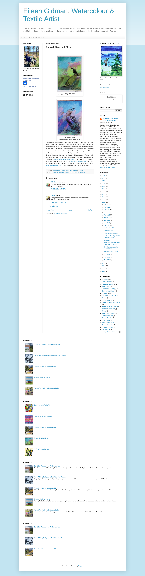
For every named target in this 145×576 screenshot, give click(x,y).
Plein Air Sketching (107, 325)
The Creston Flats (109, 228)
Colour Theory (106, 282)
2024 (104, 175)
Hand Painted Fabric (108, 322)
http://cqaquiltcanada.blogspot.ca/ (64, 159)
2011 (104, 266)
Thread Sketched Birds (110, 233)
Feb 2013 (107, 257)
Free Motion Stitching (57, 172)
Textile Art (82, 172)
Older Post (89, 210)
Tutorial (104, 311)
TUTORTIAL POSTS (36, 37)
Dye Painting (106, 329)
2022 (104, 181)
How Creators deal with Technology (111, 247)
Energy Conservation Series (110, 332)
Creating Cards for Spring (42, 377)
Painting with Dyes (68, 172)
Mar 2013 (107, 254)
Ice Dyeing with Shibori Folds (43, 416)
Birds (103, 298)
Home (23, 37)
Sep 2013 (107, 212)
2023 (104, 178)
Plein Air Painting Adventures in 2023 (45, 366)
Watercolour (105, 286)
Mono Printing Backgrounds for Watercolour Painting (50, 355)
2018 (104, 191)
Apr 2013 (107, 225)
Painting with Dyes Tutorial (110, 306)
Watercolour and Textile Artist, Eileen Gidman (110, 119)
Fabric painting (106, 320)
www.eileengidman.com (79, 161)
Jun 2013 (107, 220)
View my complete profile (107, 167)
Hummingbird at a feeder (111, 251)
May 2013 (107, 223)
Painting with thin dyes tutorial (111, 302)
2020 (104, 186)
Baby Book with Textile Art (42, 405)
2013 (104, 202)
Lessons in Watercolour (109, 295)
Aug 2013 (107, 215)
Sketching (76, 172)
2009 (104, 271)
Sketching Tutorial (107, 327)
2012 (104, 263)
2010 (104, 268)
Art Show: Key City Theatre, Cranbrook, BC (112, 236)
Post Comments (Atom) (61, 213)
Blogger (80, 566)
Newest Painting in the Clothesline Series (46, 388)
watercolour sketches (108, 309)
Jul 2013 (107, 217)
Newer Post (49, 210)
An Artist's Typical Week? (41, 449)
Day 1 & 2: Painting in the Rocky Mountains (47, 344)
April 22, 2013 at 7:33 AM (58, 189)
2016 (104, 194)
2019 (104, 189)
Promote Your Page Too (29, 86)
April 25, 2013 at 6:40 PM (58, 202)
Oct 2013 (107, 210)
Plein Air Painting (107, 318)
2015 (104, 197)
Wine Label (107, 240)
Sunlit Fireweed (108, 230)
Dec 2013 (107, 204)
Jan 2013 (107, 260)
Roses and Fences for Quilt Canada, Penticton (112, 243)
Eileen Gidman (104, 88)
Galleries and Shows (108, 291)
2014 (104, 199)
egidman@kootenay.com (54, 165)
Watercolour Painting (108, 313)
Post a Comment (54, 206)
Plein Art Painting (107, 300)
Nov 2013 (107, 207)
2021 (104, 183)
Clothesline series (107, 316)
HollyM (53, 195)
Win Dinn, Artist (56, 182)
